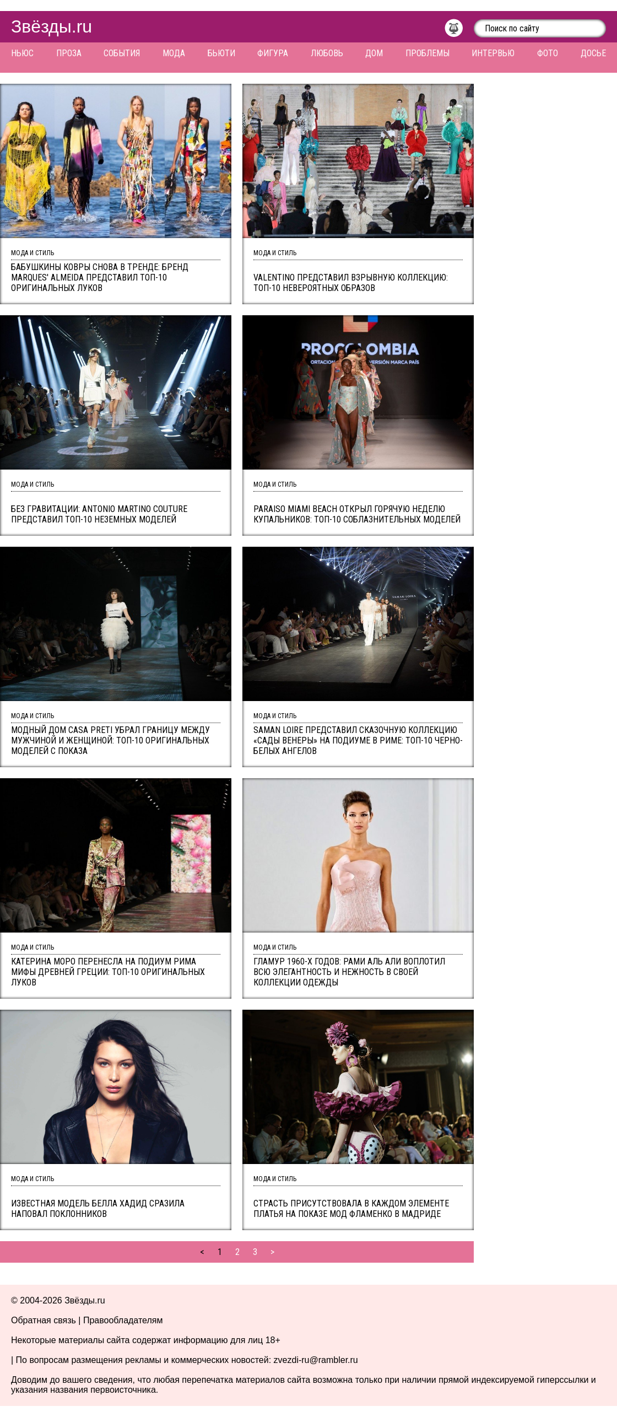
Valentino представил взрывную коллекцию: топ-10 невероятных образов (350, 282)
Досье (593, 53)
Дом (374, 53)
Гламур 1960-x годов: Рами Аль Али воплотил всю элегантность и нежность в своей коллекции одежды (349, 972)
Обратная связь (43, 1320)
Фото (547, 53)
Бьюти (221, 53)
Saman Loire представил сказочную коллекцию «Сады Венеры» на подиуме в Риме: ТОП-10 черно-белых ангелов (358, 740)
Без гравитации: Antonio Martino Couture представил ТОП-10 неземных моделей (99, 514)
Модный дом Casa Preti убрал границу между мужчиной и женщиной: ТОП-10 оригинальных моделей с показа (110, 740)
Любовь (327, 53)
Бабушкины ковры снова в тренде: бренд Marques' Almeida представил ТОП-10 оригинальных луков (99, 277)
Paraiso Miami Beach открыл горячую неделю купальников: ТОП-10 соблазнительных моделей (357, 514)
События (122, 53)
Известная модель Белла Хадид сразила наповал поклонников (98, 1208)
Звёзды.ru (51, 26)
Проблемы (427, 53)
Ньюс (22, 53)
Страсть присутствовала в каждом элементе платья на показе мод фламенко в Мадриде (351, 1208)
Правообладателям (123, 1320)
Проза (69, 53)
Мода (174, 53)
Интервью (493, 53)
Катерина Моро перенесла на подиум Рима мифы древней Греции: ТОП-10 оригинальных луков (108, 972)
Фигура (272, 53)
